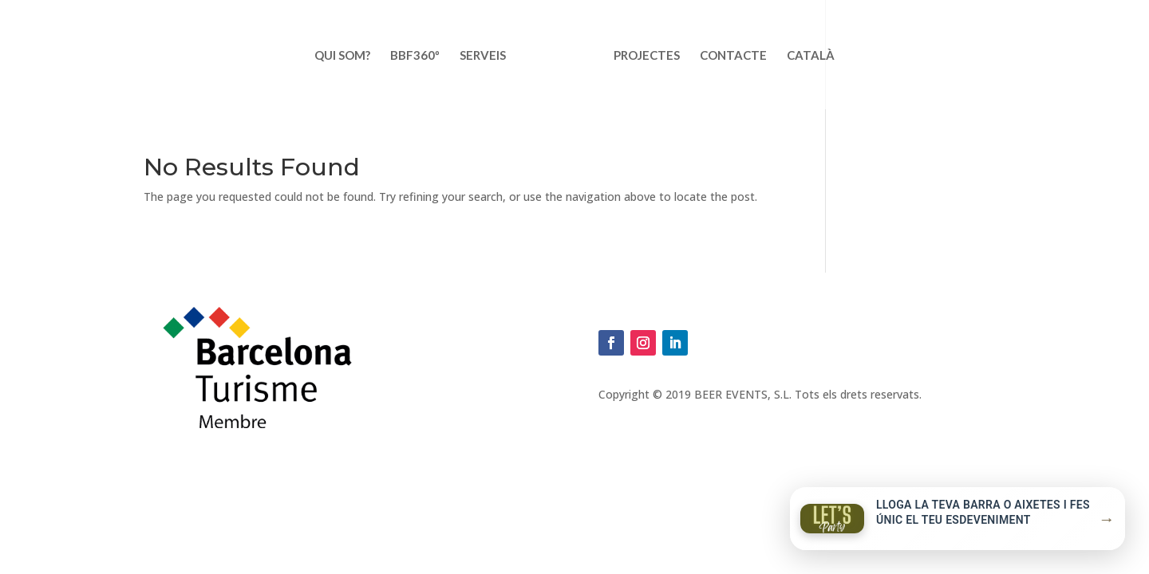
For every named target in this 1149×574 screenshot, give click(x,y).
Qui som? (342, 55)
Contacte (733, 55)
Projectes (647, 55)
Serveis (483, 55)
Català (811, 55)
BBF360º (415, 55)
